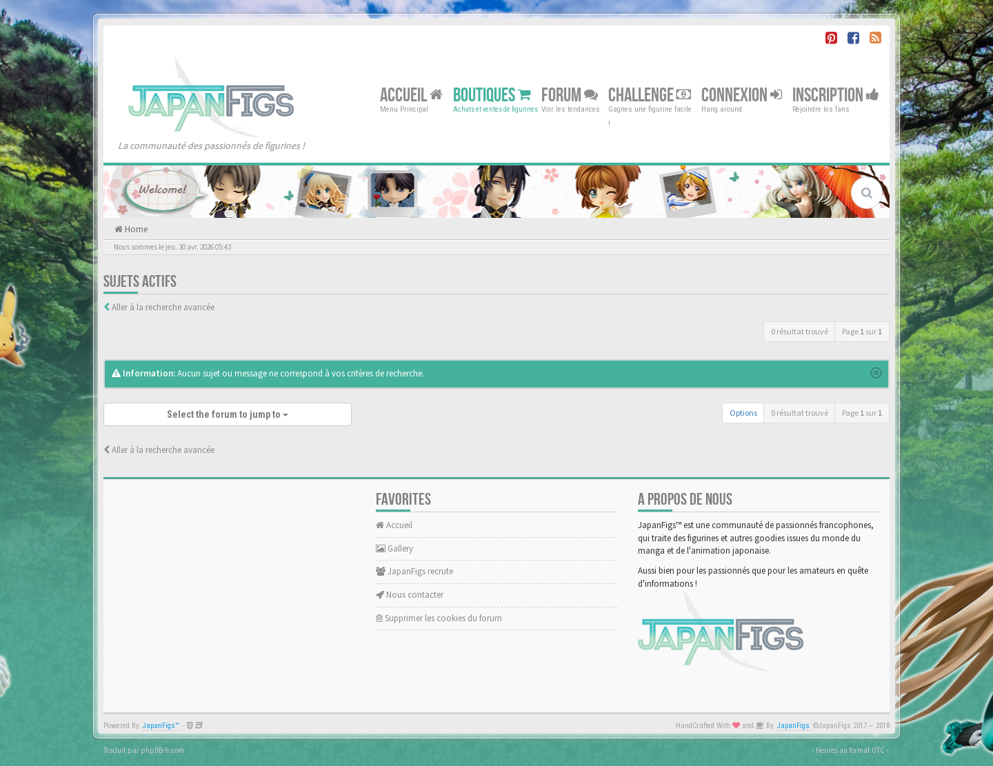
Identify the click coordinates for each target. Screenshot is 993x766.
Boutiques (492, 94)
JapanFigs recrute (414, 571)
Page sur (862, 331)
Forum (569, 94)
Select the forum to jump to (227, 414)
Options (743, 412)
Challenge (649, 94)
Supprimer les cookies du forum (439, 618)
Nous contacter (409, 595)
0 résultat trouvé (799, 331)
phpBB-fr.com (162, 750)
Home (135, 229)
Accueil (411, 94)
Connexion (741, 94)
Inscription (835, 94)
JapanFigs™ (161, 725)
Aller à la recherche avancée (163, 307)
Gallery (394, 548)
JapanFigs (793, 725)
